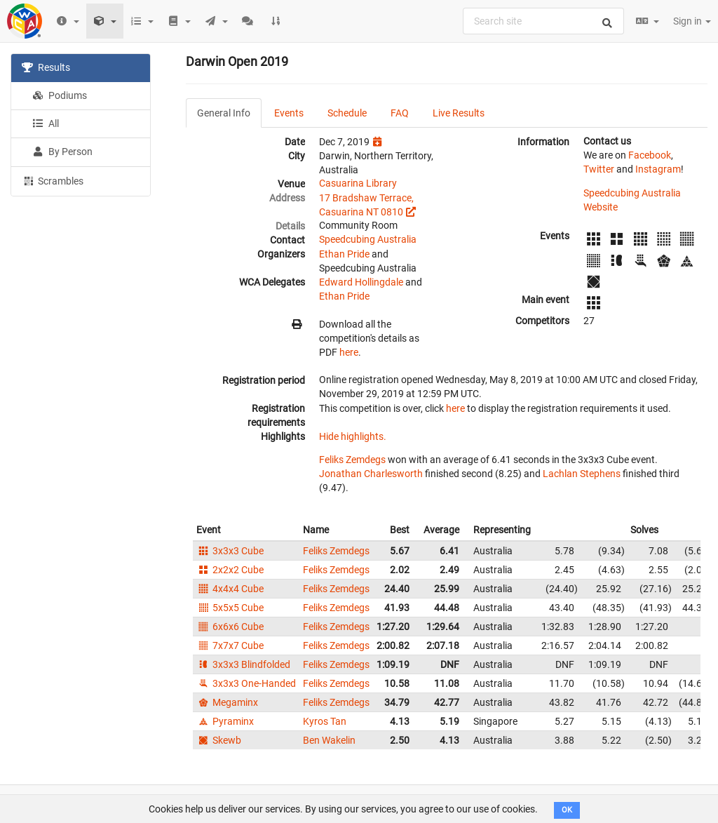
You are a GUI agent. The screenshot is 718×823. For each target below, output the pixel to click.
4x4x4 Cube (230, 588)
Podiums (59, 95)
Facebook (649, 155)
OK (567, 810)
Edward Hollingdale (361, 282)
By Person (62, 151)
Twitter (598, 169)
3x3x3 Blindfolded (243, 664)
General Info (223, 113)
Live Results (459, 113)
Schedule (347, 113)
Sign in (692, 21)
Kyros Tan (324, 721)
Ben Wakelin (329, 740)
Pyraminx (225, 721)
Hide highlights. (352, 436)
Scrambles (52, 180)
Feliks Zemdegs (352, 459)
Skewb (218, 740)
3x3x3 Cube (230, 550)
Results (46, 67)
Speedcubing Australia (367, 239)
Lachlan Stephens (582, 473)
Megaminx (227, 702)
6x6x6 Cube (230, 626)
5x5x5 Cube (230, 607)
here (348, 352)
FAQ (400, 113)
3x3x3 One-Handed (246, 683)
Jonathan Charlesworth (371, 473)
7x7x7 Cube (230, 645)
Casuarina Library (358, 183)
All (45, 123)
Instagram (658, 169)
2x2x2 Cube (230, 569)
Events (289, 113)
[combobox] (543, 21)
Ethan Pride (344, 254)
